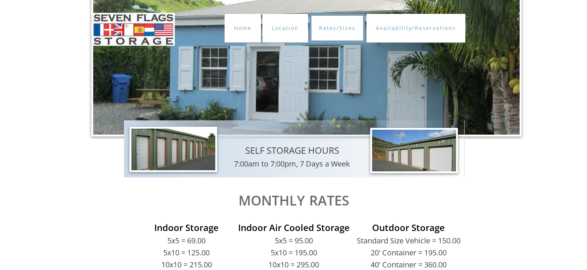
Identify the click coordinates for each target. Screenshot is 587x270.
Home (243, 28)
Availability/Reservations (416, 28)
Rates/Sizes (337, 28)
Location (285, 28)
